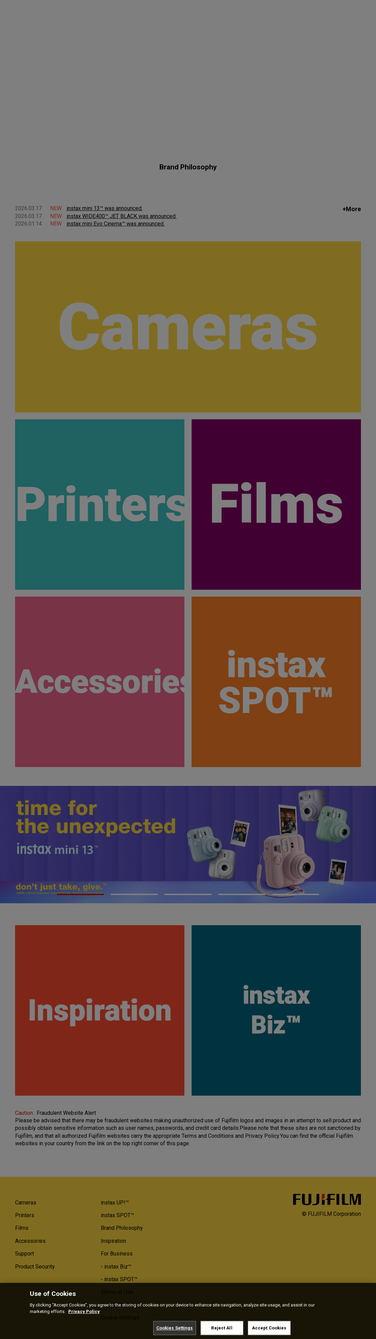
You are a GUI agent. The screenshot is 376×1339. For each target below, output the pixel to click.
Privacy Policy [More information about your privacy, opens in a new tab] (84, 1316)
